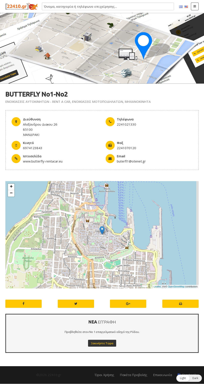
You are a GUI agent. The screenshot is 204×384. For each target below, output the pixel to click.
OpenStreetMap (176, 286)
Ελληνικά (181, 7)
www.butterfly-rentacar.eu (42, 161)
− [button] (11, 193)
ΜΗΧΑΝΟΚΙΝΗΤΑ (138, 101)
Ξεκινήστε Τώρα (102, 343)
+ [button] (11, 187)
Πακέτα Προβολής (133, 375)
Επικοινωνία (162, 375)
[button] (189, 378)
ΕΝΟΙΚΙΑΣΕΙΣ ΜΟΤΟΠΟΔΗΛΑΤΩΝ (97, 101)
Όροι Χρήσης (104, 375)
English (186, 7)
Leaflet (157, 286)
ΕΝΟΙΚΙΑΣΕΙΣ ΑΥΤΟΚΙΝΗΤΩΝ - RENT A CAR (37, 101)
